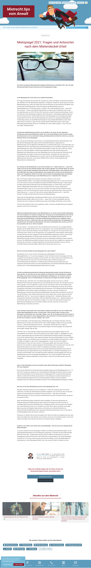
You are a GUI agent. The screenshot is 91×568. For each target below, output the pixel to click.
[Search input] (76, 27)
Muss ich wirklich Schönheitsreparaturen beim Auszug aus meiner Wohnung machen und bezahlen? (74, 519)
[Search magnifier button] (87, 27)
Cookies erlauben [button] (18, 564)
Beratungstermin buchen (45, 476)
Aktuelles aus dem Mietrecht (45, 495)
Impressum (80, 2)
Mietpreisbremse (45, 35)
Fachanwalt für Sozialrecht (43, 455)
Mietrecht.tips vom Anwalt (18, 11)
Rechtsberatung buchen (69, 2)
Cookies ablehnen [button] (7, 564)
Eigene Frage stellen (55, 2)
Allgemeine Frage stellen (45, 480)
